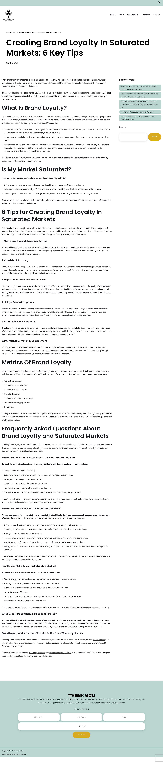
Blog (155, 15)
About (121, 15)
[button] (138, 14)
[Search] (159, 15)
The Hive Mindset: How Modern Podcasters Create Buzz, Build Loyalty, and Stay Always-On (139, 104)
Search (154, 138)
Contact (146, 15)
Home (112, 15)
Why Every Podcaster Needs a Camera (137, 112)
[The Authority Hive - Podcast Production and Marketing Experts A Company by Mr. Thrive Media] (9, 15)
